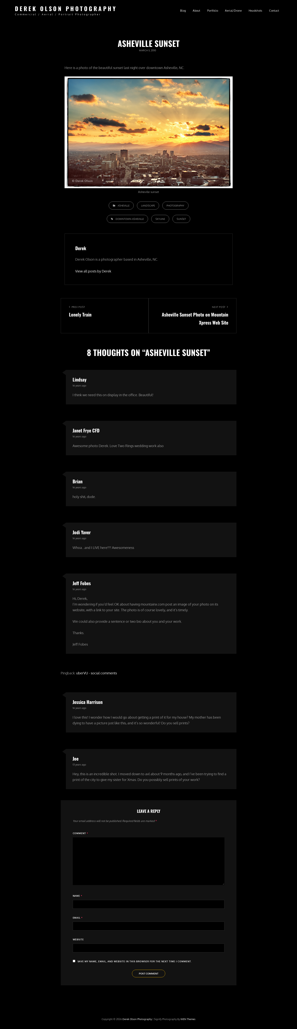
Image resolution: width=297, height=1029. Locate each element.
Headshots (255, 10)
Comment (80, 833)
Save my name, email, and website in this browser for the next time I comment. (135, 961)
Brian (78, 481)
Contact (274, 10)
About (196, 10)
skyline (160, 218)
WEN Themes (187, 1019)
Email (78, 917)
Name (77, 895)
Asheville (123, 205)
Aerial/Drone (233, 10)
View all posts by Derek (93, 271)
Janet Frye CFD (86, 430)
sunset (181, 218)
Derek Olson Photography (66, 8)
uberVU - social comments (96, 673)
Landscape (148, 205)
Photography (175, 205)
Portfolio (212, 10)
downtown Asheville (130, 218)
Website (78, 939)
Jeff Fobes (82, 583)
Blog (183, 10)
